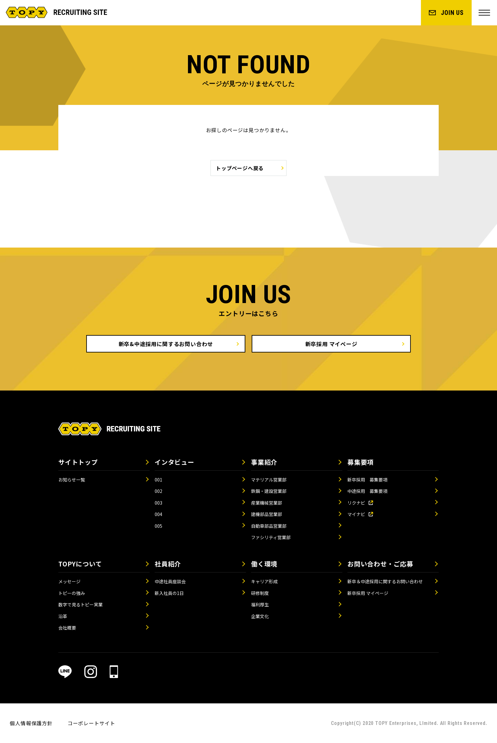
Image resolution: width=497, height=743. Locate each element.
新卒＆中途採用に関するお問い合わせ (385, 581)
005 (158, 526)
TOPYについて (80, 563)
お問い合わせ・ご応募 (380, 563)
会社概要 (67, 627)
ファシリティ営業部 (271, 537)
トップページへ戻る (240, 168)
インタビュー (174, 462)
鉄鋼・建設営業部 (269, 491)
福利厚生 (260, 604)
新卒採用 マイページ (331, 344)
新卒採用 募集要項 (367, 479)
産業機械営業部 (266, 503)
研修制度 (260, 593)
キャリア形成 (264, 581)
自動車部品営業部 (269, 526)
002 (158, 491)
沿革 (62, 616)
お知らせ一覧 (71, 479)
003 (158, 503)
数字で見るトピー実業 (80, 604)
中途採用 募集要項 (367, 491)
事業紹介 (264, 462)
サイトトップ (78, 462)
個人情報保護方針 (31, 723)
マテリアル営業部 (269, 479)
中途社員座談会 (170, 581)
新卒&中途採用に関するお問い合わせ (166, 344)
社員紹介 (168, 563)
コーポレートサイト (91, 723)
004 (158, 514)
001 (158, 479)
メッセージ (69, 581)
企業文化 (260, 616)
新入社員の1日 (169, 593)
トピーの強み (71, 593)
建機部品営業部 (266, 514)
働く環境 (264, 563)
